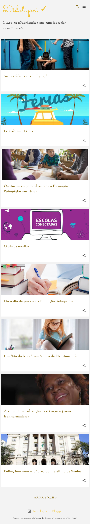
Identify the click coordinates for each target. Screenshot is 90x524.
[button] (84, 85)
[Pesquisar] (77, 7)
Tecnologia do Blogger (45, 511)
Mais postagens (45, 497)
